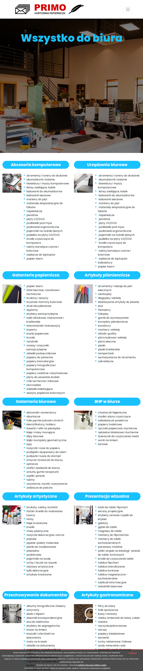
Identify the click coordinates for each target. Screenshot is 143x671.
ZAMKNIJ (133, 653)
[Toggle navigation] (127, 9)
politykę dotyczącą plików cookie (92, 665)
